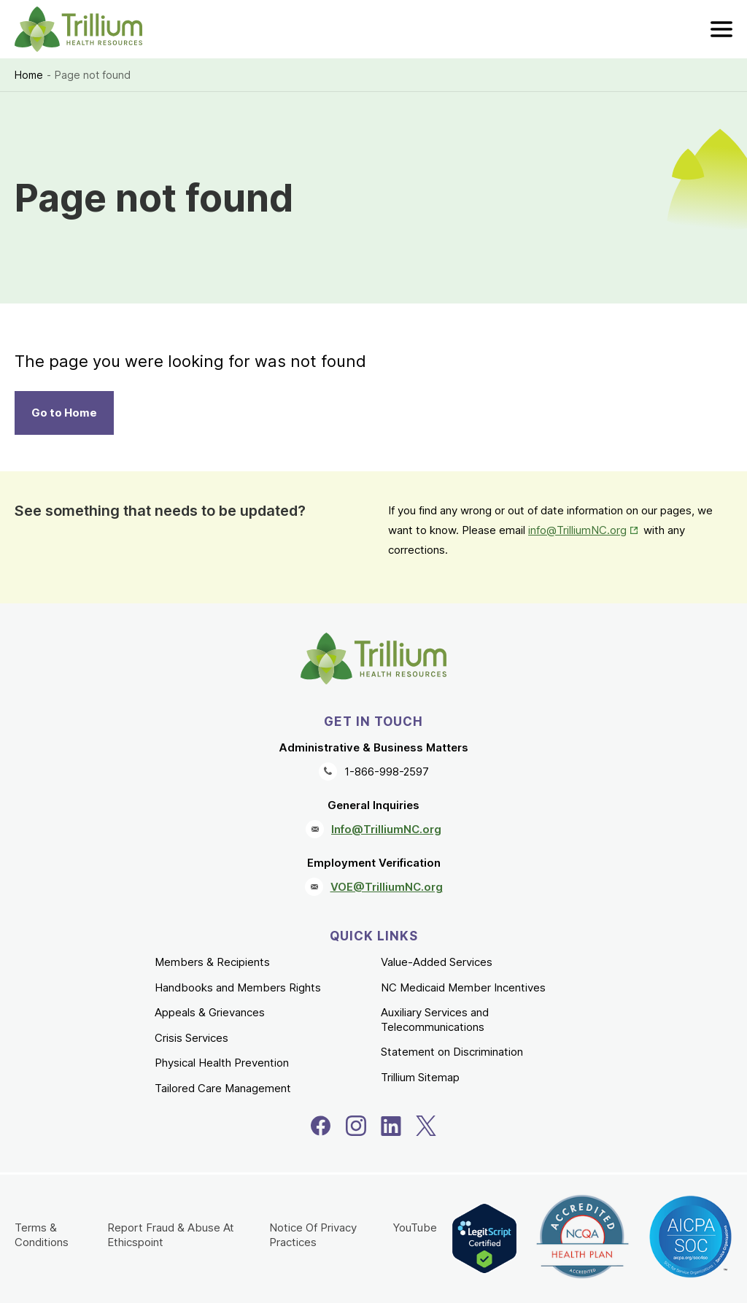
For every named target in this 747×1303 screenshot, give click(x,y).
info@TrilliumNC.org (577, 530)
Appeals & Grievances (210, 1012)
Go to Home (64, 412)
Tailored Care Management (223, 1088)
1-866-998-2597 (386, 771)
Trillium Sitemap (420, 1077)
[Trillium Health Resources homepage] (78, 29)
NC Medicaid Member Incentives (463, 987)
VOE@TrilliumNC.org (386, 887)
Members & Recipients (212, 962)
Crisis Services (191, 1038)
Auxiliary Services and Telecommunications (435, 1019)
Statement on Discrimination (452, 1052)
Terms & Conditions (42, 1235)
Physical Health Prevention (222, 1063)
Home (29, 75)
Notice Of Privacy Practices (313, 1235)
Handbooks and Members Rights (238, 987)
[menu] (721, 29)
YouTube (414, 1227)
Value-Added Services (436, 962)
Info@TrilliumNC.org (386, 829)
